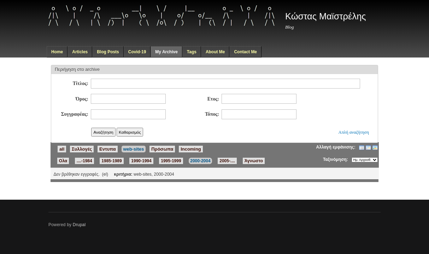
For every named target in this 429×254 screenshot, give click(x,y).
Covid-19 (137, 51)
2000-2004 (200, 160)
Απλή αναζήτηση (354, 132)
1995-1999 (171, 160)
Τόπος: (212, 114)
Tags (191, 51)
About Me (215, 51)
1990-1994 (141, 160)
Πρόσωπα (162, 149)
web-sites (133, 149)
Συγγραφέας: (74, 114)
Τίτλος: (80, 83)
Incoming (191, 149)
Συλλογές (82, 149)
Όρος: (82, 99)
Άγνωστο (254, 160)
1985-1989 (111, 160)
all (61, 149)
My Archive (166, 51)
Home (57, 51)
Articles (80, 51)
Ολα (63, 160)
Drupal (79, 224)
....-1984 (84, 160)
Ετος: (213, 99)
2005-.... (227, 160)
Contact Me (245, 51)
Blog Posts (108, 51)
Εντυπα (107, 149)
